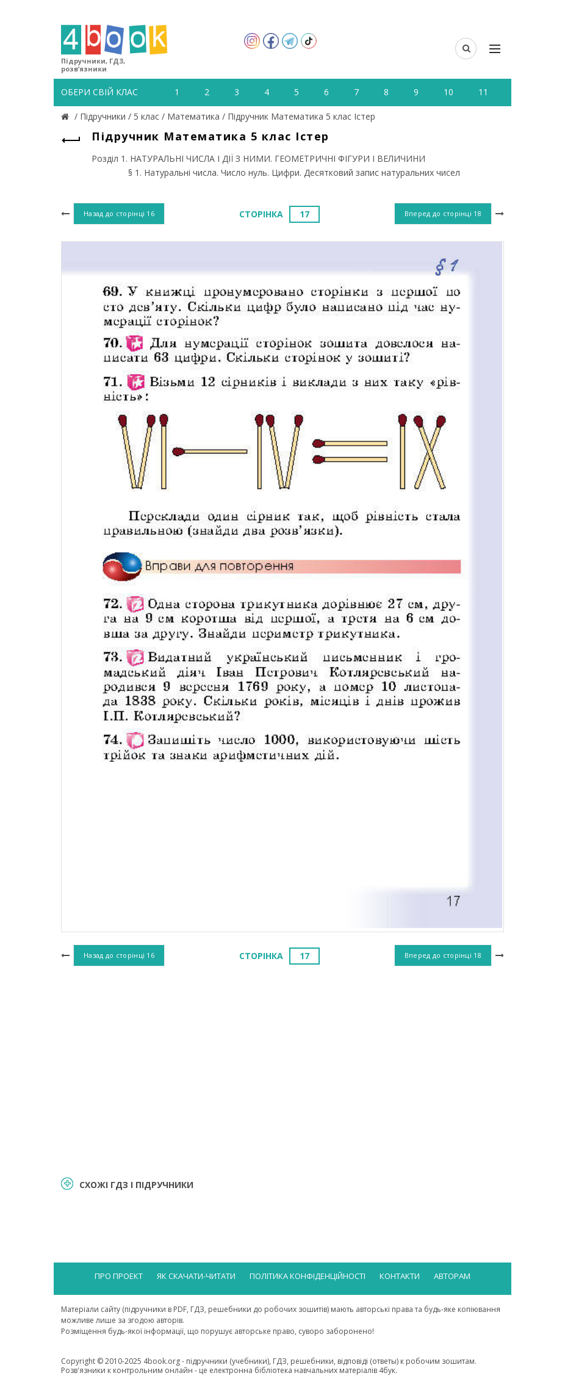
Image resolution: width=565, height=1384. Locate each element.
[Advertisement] (282, 1069)
